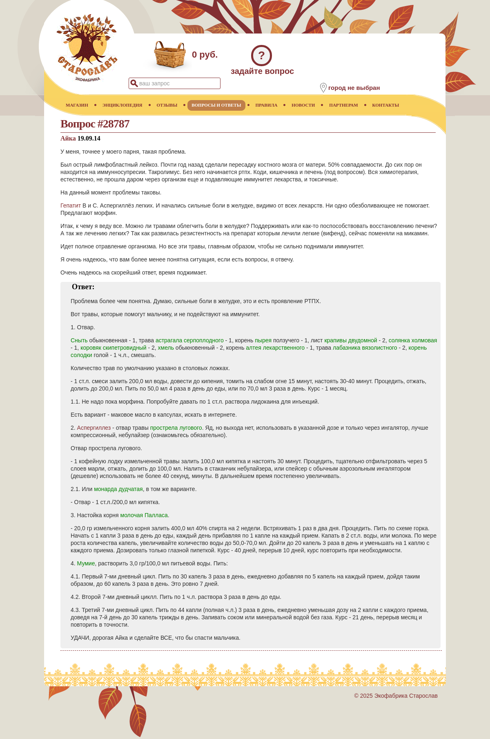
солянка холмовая (413, 340)
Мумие (86, 563)
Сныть (79, 340)
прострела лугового (176, 427)
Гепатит (70, 205)
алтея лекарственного (275, 347)
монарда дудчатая (118, 489)
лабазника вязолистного (365, 347)
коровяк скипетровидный (113, 347)
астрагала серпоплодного (190, 340)
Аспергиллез (94, 427)
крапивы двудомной (350, 340)
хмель (166, 347)
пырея (263, 340)
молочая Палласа (144, 515)
